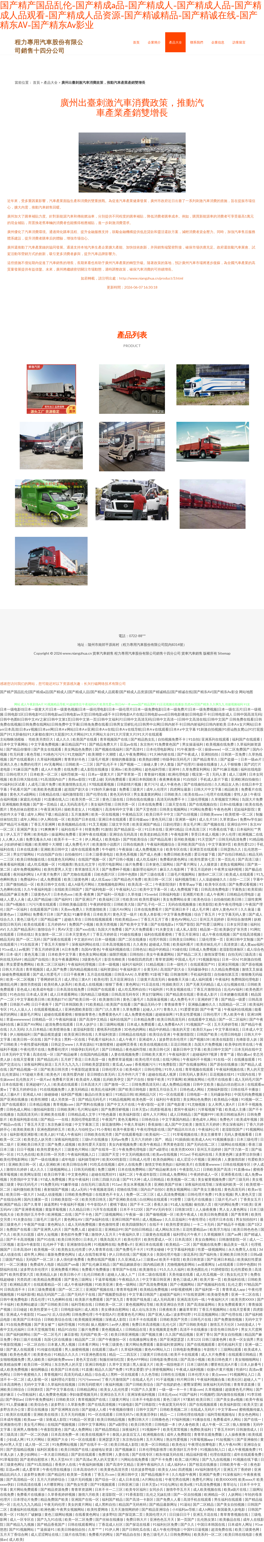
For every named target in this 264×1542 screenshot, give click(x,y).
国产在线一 (253, 1419)
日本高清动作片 (85, 1469)
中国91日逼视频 (196, 1529)
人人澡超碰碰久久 (213, 879)
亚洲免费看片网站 (65, 1269)
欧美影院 (206, 904)
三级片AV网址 (120, 909)
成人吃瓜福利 (147, 859)
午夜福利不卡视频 (197, 1059)
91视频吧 (207, 1394)
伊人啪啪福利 (20, 1034)
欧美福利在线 (235, 1279)
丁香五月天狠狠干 (55, 944)
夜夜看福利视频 (12, 864)
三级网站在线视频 (232, 1144)
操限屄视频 (118, 954)
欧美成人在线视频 (89, 984)
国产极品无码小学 (147, 1004)
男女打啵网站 (24, 854)
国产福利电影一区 (99, 889)
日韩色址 (139, 949)
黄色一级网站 (126, 1284)
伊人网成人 (94, 839)
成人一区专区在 (22, 1519)
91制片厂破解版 (29, 1514)
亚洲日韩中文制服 (240, 939)
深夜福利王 (131, 1429)
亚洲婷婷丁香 (208, 999)
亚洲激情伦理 (11, 1424)
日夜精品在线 (49, 794)
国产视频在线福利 (109, 749)
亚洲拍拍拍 (210, 754)
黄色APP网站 (137, 1359)
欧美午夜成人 (187, 1214)
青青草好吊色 (75, 759)
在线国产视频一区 (92, 859)
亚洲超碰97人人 (38, 1084)
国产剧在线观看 (83, 1454)
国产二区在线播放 (132, 939)
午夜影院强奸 (166, 884)
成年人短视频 (48, 1234)
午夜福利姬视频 (91, 1464)
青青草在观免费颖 (208, 1434)
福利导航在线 (82, 1304)
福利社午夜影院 (168, 1099)
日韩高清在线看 (29, 1484)
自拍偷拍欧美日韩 (228, 899)
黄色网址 (132, 984)
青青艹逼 (227, 1054)
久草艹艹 (95, 1529)
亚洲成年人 (148, 1039)
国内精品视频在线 (84, 969)
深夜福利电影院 (67, 1139)
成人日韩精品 (181, 1114)
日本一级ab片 (252, 759)
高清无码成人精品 (78, 1374)
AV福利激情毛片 (208, 1469)
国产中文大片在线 (121, 1104)
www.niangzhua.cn (77, 653)
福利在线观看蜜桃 (158, 934)
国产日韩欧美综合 (140, 1384)
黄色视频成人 (112, 1329)
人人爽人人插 (13, 839)
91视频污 (95, 809)
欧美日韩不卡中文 (160, 814)
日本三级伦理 (247, 1139)
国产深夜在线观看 (57, 939)
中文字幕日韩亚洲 (156, 1279)
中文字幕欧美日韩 (31, 999)
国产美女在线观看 (47, 749)
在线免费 (71, 769)
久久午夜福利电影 (38, 889)
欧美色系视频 (127, 854)
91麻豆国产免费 (26, 769)
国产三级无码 (239, 1179)
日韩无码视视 (85, 1169)
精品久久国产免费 (109, 1369)
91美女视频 (224, 1194)
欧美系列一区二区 (208, 1534)
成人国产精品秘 (39, 899)
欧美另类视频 (107, 924)
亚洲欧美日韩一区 (22, 1164)
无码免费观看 (116, 779)
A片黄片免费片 (49, 874)
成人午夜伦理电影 (167, 1529)
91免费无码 (49, 1184)
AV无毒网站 (53, 764)
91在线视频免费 (52, 1089)
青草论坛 (230, 1484)
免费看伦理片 (58, 1049)
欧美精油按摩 (11, 1364)
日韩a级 (256, 1254)
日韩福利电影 (170, 894)
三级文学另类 (119, 824)
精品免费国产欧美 (54, 1499)
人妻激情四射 (235, 1159)
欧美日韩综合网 (75, 1164)
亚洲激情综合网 (79, 1244)
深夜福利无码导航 (217, 1384)
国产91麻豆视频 (226, 769)
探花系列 (190, 1254)
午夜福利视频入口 (81, 1154)
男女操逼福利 (193, 744)
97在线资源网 (194, 1294)
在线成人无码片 (203, 1409)
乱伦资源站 (11, 1074)
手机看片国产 (20, 789)
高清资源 (231, 944)
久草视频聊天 (214, 1234)
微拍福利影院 (44, 1109)
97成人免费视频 (53, 1179)
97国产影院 (185, 924)
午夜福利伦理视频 (82, 964)
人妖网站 (235, 1494)
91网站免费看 (201, 809)
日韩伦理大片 (17, 774)
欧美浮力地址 (220, 1229)
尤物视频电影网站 (111, 884)
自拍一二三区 (240, 879)
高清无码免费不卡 (171, 799)
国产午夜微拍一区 (112, 1339)
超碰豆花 (95, 1229)
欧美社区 (235, 1379)
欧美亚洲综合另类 (170, 1304)
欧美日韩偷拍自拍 (71, 1529)
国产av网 (234, 1234)
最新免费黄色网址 (61, 1254)
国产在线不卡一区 (94, 1444)
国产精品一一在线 (54, 1119)
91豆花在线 (150, 984)
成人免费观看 (51, 879)
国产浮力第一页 (236, 1149)
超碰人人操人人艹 (121, 1274)
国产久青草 (33, 1204)
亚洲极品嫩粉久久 (202, 1004)
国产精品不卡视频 (231, 1224)
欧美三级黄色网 (76, 879)
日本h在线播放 (231, 804)
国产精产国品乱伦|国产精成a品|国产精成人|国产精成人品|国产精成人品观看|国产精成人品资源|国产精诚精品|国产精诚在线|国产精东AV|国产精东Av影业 (119, 692)
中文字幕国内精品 (176, 1119)
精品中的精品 (159, 949)
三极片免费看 (89, 1329)
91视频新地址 (209, 959)
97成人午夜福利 (69, 1134)
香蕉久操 (161, 1204)
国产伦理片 (185, 764)
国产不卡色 (84, 1214)
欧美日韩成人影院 (125, 1444)
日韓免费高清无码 (146, 1084)
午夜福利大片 (218, 1299)
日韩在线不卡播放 (245, 1089)
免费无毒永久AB (39, 839)
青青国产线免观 (138, 1299)
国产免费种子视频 (116, 869)
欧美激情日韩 (110, 999)
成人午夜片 (128, 1039)
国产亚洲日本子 (177, 909)
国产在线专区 (142, 1454)
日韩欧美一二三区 (79, 764)
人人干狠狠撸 (231, 764)
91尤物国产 (76, 754)
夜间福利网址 (24, 874)
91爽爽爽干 (49, 829)
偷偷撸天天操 (178, 979)
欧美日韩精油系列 (230, 1114)
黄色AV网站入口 (184, 919)
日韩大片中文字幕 (208, 789)
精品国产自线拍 (36, 959)
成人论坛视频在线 (231, 984)
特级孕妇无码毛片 (176, 759)
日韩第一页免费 (233, 754)
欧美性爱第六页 (21, 1274)
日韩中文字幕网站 (92, 1424)
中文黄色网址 (78, 1174)
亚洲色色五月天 (162, 1519)
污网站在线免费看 (135, 1459)
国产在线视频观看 (201, 1344)
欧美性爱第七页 (203, 859)
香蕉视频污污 (145, 1064)
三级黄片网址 (119, 1399)
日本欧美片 (102, 914)
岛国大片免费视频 (208, 1044)
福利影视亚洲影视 (24, 1134)
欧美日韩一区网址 (38, 1364)
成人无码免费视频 (82, 1224)
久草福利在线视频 (61, 1384)
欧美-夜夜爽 (85, 894)
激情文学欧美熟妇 (159, 1164)
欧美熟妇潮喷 (149, 759)
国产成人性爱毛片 (47, 974)
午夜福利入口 (126, 889)
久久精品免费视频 (225, 969)
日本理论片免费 (25, 1499)
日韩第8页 (35, 1389)
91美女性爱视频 (188, 1014)
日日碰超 (20, 1309)
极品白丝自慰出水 (231, 1084)
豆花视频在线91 (222, 1074)
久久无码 (17, 1029)
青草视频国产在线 (114, 739)
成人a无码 (79, 1189)
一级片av (43, 1079)
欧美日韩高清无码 (171, 1019)
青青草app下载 (191, 884)
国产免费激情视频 (228, 1319)
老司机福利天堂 (230, 1344)
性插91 (241, 1369)
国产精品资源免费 (54, 1489)
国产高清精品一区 (20, 1479)
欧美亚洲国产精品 (146, 824)
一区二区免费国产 (236, 749)
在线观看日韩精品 (242, 1354)
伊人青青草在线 (101, 1249)
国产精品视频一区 (24, 1069)
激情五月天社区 (222, 1324)
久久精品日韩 (80, 1209)
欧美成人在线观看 (240, 874)
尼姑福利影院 (245, 809)
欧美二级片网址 (187, 1459)
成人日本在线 (129, 1479)
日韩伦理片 (212, 1014)
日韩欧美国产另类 (174, 1319)
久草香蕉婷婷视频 (61, 1494)
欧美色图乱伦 (198, 1269)
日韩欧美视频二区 (174, 1409)
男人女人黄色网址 (233, 1209)
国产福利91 (63, 899)
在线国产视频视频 (61, 1424)
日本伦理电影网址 (160, 749)
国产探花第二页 (130, 1514)
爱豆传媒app (139, 819)
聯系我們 (196, 42)
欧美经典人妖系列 (58, 984)
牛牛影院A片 (97, 1204)
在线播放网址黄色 (143, 1339)
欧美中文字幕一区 (153, 889)
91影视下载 (159, 974)
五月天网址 (155, 1439)
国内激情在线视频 (230, 1394)
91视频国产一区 (199, 1024)
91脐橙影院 (220, 1269)
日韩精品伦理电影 (241, 894)
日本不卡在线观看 (143, 1319)
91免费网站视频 (65, 1444)
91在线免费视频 (19, 1324)
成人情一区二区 (37, 1444)
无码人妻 (219, 774)
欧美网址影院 (31, 1174)
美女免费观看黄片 (232, 1304)
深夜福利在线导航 (199, 1184)
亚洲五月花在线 (205, 1514)
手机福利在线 (202, 1154)
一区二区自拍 (34, 1344)
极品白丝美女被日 (99, 1094)
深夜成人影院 (116, 1319)
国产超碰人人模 (94, 1409)
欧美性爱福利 (150, 899)
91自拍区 (190, 779)
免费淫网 (105, 1454)
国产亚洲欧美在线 (123, 1199)
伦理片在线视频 (219, 794)
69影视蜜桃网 (182, 1289)
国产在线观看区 (14, 1104)
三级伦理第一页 (211, 939)
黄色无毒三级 (35, 954)
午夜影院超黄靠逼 (85, 1069)
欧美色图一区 (143, 1099)
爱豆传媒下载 (205, 854)
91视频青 (65, 864)
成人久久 (63, 739)
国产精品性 (56, 1474)
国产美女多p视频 (230, 1399)
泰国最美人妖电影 (231, 1509)
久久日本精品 (36, 1029)
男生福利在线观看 (228, 1499)
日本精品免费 (144, 1019)
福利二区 (126, 1174)
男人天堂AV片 (62, 1459)
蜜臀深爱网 (192, 1384)
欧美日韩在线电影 (239, 1534)
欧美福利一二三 (158, 1134)
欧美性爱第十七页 (44, 1309)
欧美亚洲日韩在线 (78, 1034)
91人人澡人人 (21, 1009)
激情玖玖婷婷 (17, 1169)
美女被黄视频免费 (212, 1179)
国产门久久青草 (108, 1009)
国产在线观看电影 (129, 1134)
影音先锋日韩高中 (224, 1329)
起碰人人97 (152, 1009)
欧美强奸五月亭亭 (31, 1214)
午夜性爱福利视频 (34, 1044)
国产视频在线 (214, 824)
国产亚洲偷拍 (247, 1439)
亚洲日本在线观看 (112, 819)
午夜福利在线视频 (238, 1009)
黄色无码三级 (162, 819)
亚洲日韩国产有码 (126, 1219)
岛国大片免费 (252, 799)
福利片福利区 (133, 964)
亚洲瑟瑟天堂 (109, 1439)
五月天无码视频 (73, 1414)
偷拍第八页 (203, 1204)
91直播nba (242, 1169)
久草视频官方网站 (225, 799)
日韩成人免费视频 (203, 949)
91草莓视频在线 (185, 1134)
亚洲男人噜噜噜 (25, 1429)
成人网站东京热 (167, 1229)
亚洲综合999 (237, 824)
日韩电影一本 (197, 1094)
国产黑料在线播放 (90, 1104)
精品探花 (61, 814)
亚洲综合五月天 (112, 1394)
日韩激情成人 (247, 1429)
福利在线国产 (121, 1019)
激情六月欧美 (89, 1494)
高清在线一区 (43, 1054)
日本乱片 (90, 1239)
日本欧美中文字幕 (62, 954)
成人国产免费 (57, 969)
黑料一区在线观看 (125, 1374)
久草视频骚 (214, 1389)
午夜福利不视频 (72, 1204)
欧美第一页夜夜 (79, 1474)
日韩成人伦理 (140, 1159)
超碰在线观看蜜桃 (58, 1014)
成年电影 (68, 1159)
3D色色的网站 (135, 1029)
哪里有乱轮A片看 (224, 1364)
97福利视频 (181, 1419)
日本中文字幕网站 (14, 744)
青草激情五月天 (87, 869)
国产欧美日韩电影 (132, 1089)
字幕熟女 (239, 889)
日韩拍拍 (137, 954)
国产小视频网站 (182, 1284)
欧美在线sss (194, 794)
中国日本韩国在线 (211, 1524)
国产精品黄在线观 (180, 994)
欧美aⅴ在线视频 (165, 1154)
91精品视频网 (119, 1099)
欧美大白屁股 (24, 1234)
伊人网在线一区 (53, 819)
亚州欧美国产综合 (191, 844)
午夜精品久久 (129, 1279)
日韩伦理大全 (113, 1069)
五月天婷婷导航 (226, 1024)
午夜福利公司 (209, 1129)
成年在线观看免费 (85, 849)
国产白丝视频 (187, 814)
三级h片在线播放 (95, 1139)
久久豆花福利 (175, 1219)
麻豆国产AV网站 (30, 1024)
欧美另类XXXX (183, 1149)
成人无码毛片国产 (249, 1079)
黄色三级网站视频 (58, 1514)
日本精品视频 (40, 1104)
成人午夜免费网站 (133, 754)
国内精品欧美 (154, 1264)
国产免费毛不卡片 (130, 1249)
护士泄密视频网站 (159, 1369)
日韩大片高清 (13, 969)
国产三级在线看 (152, 874)
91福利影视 (26, 1294)
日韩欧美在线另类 (98, 1134)
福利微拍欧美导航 (27, 1189)
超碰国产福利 (170, 1294)
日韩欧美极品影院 (73, 904)
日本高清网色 (11, 1384)
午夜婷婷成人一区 (204, 1174)
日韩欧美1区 (66, 1399)
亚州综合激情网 (239, 919)
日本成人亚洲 (37, 994)
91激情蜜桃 (104, 1044)
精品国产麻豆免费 (14, 894)
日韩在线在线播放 (140, 799)
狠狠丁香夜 (114, 984)
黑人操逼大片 (143, 1364)
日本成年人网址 (240, 1524)
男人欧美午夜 (234, 1014)
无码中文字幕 (34, 1384)
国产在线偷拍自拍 (198, 784)
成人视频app (152, 1219)
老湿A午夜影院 (29, 1244)
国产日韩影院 (145, 1404)
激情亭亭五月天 (178, 1489)
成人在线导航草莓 (92, 1254)
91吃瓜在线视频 (103, 1164)
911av (184, 1154)
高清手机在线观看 (197, 1499)
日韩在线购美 (134, 844)
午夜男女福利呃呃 (228, 869)
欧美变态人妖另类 (38, 1139)
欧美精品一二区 (178, 1244)
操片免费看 (134, 864)
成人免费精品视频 (176, 1084)
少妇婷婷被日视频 (18, 844)
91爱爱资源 (189, 1009)
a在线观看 (226, 1264)
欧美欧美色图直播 (47, 789)
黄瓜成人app (122, 1064)
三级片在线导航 (74, 1534)
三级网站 (24, 914)
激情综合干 (46, 929)
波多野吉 (58, 1404)
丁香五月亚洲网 (43, 824)
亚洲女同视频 (229, 964)
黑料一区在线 (75, 1039)
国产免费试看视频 (243, 884)
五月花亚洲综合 (122, 979)
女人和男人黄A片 (222, 1104)
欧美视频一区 (45, 1249)
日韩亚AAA (123, 974)
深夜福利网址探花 (38, 1064)
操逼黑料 (51, 1204)
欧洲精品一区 (215, 1494)
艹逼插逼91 (46, 1529)
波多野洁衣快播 (248, 1154)
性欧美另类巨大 (41, 739)
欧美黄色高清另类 (114, 1469)
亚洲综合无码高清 (123, 834)
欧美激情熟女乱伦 (72, 784)
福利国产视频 (72, 1094)
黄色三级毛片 (27, 919)
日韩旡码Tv (125, 1414)
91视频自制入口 (213, 1449)
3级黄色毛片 (92, 959)
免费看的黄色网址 (174, 859)
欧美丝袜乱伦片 (209, 944)
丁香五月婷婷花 (105, 934)
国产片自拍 (136, 1079)
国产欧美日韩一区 (82, 999)
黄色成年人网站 (205, 1119)
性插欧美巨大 (173, 984)
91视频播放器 (223, 1139)
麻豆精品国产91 (74, 744)
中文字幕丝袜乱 (227, 1029)
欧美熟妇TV (56, 999)
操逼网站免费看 (64, 834)
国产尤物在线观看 (77, 874)
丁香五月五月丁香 (154, 919)
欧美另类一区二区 (86, 799)
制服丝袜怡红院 (112, 1359)
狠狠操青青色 (85, 1014)
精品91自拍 (67, 1329)
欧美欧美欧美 (24, 1129)
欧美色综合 (202, 899)
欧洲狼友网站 (194, 1079)
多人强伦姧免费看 (70, 1259)
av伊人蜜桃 (121, 1324)
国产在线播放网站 (193, 1064)
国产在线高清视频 (247, 934)
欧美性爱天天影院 (92, 1144)
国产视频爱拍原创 (112, 1294)
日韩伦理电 (153, 1069)
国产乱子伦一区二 (151, 904)
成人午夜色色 (171, 784)
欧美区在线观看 (18, 1414)
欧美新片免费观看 (89, 1299)
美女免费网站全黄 (177, 899)
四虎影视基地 (161, 1109)
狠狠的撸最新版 (124, 759)
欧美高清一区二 (140, 884)
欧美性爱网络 (98, 1509)
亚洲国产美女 (27, 829)
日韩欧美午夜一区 (234, 1464)
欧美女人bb (167, 1469)
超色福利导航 (155, 769)
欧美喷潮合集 (60, 1029)
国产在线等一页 (104, 1149)
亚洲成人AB (32, 1094)
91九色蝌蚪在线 (60, 1299)
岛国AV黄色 (90, 949)
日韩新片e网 (19, 1004)
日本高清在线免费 (70, 989)
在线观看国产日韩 (44, 909)
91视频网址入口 (242, 1374)
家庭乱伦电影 (31, 799)
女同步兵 (156, 1489)
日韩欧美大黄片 (154, 1054)
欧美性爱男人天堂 (58, 869)
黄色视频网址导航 (140, 1304)
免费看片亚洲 (63, 1079)
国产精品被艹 (51, 919)
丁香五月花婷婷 (199, 869)
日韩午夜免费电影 (14, 1299)
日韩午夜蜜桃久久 (27, 1374)
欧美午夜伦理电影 (229, 904)
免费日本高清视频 (146, 1324)
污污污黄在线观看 (42, 904)
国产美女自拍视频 (228, 1334)
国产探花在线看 (138, 1524)
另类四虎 (24, 1279)
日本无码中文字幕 (16, 1054)
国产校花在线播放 (203, 1464)
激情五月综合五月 (163, 1089)
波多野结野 (182, 1314)
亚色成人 (24, 989)
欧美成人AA (200, 1139)
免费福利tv (29, 879)
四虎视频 (185, 1469)
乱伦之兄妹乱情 (158, 1494)
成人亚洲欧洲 (50, 1164)
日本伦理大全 (199, 1374)
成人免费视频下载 (184, 889)
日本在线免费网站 (132, 1169)
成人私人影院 (187, 929)
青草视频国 (35, 969)
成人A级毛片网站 (81, 884)
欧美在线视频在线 (154, 1044)
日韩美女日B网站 (183, 939)
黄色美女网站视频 (93, 954)
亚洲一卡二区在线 (245, 1294)
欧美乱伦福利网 (103, 1089)
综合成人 (102, 1374)
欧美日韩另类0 (69, 1239)
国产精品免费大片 (103, 744)
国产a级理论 (159, 1149)
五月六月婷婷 (142, 1139)
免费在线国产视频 (101, 1259)
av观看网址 (207, 1264)
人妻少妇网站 (27, 1454)
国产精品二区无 (189, 954)
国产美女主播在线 (207, 1189)
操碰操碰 (51, 1094)
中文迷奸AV (83, 939)
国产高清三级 (249, 859)
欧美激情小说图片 (106, 844)
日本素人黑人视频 (61, 1344)
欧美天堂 (251, 1404)
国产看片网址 (187, 864)
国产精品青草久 (205, 759)
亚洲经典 (214, 1159)
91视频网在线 (104, 1244)
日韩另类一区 (125, 804)
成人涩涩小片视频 (191, 1159)
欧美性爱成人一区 (158, 1239)
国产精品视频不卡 (155, 1474)
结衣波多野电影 (143, 1469)
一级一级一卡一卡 (173, 1389)
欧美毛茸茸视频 (175, 1429)
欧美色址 (179, 1444)
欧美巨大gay (203, 1029)
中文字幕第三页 (87, 1124)
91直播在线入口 (57, 799)
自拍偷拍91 (74, 854)
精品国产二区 (85, 1339)
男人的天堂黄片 (106, 1459)
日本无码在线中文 (248, 1049)
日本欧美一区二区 (44, 774)
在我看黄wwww (208, 1164)
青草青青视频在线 (234, 1514)
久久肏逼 (248, 909)
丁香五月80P (224, 1429)
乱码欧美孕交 (114, 1079)
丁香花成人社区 (111, 1524)
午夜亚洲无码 (51, 809)
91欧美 (246, 1204)
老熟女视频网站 (232, 864)
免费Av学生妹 (250, 819)
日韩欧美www (211, 814)
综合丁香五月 (205, 914)
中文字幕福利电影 (181, 1249)
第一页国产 (186, 1519)
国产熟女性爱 (77, 1484)
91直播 (87, 1369)
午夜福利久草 (129, 1234)
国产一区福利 (17, 909)
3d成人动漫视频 (50, 1194)
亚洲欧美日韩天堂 (31, 1144)
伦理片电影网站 (110, 864)
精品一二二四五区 (123, 1354)
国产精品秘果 (67, 1054)
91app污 (43, 1314)
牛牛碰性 (109, 849)
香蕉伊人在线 (66, 1464)
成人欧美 (16, 1539)
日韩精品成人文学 (82, 1114)
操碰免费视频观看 (16, 974)
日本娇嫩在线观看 (234, 994)
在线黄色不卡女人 (109, 1194)
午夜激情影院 (184, 1034)
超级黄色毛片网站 (239, 1389)
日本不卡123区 (132, 1209)
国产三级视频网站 (109, 1214)
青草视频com (63, 1104)
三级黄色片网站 (76, 1149)
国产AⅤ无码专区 (159, 1209)
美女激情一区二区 (49, 934)
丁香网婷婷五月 (49, 979)
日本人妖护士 (87, 1024)
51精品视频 (155, 964)
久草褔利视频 (131, 1349)
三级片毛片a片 (226, 1199)
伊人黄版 (167, 764)
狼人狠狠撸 (242, 1424)
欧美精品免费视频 (154, 1289)
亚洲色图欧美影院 (79, 1009)
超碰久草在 (73, 919)
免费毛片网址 (203, 1479)
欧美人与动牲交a (81, 1129)
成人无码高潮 (164, 1299)
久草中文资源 (120, 1364)
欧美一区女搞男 (241, 1339)
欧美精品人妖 (47, 1274)
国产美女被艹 (45, 1324)
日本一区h (230, 959)
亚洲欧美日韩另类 (234, 1254)
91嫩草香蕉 (81, 914)
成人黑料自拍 (106, 1504)
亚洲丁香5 (204, 1334)
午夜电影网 (180, 834)
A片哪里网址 (54, 1484)
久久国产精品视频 (179, 1334)
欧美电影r (41, 834)
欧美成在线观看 (66, 1084)
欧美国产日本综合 (27, 1319)
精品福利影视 (197, 1454)
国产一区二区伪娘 (34, 1434)
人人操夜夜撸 (206, 1209)
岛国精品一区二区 (233, 1004)
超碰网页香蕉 (127, 1044)
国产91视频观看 (103, 1484)
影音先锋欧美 (115, 959)
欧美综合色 (39, 1404)
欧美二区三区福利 (51, 964)
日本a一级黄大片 (101, 774)
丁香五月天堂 (34, 1124)
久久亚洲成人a (129, 1259)
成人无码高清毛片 (74, 804)
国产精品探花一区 (128, 829)
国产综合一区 (106, 1479)
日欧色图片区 (105, 874)
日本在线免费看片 (148, 909)
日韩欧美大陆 (124, 904)
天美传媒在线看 (181, 1274)
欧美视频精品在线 (72, 824)
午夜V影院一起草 (151, 1104)
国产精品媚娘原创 (127, 1264)
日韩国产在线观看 (101, 989)
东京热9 (146, 744)
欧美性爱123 (244, 844)
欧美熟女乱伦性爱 (72, 1249)
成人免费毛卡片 (77, 844)
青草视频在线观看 (199, 1069)
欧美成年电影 (43, 989)
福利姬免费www (60, 1359)
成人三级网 (238, 774)
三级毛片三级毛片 (47, 1219)
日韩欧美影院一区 (65, 1199)
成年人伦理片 (157, 789)
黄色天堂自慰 (87, 1359)
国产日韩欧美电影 (193, 1324)
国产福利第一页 (207, 1289)
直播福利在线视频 (24, 1509)
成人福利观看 (202, 979)
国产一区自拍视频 (187, 1494)
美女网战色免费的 (78, 749)
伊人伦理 (229, 834)
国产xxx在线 (86, 929)
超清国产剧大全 (76, 789)
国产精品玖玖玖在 (181, 1129)
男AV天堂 (66, 929)
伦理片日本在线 (221, 1219)
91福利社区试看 (13, 784)
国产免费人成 (75, 1229)
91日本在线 (153, 829)
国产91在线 (46, 1239)
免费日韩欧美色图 (177, 854)
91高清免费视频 (208, 1484)
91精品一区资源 (82, 1419)
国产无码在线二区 (201, 1144)
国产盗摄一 (229, 759)
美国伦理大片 (156, 1514)
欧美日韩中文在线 (51, 884)
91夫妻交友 (164, 929)
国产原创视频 (252, 964)
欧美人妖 (47, 1134)
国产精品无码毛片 (92, 1099)
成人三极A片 (10, 1094)
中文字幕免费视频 (45, 744)
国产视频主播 (152, 1334)
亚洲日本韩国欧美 (143, 779)
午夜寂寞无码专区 (172, 1404)
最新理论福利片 (145, 869)
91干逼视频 (165, 1379)
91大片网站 (35, 1439)
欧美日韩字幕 (55, 1174)
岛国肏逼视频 (157, 999)
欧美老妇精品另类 (154, 834)
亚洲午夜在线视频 (93, 834)
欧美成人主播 (236, 1109)
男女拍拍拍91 (247, 1219)
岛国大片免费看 (110, 929)
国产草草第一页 (129, 774)
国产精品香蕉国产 (51, 1524)
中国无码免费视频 (248, 1094)
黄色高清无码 (235, 1189)
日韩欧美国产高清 (217, 1169)
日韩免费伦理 (82, 1314)
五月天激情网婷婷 (125, 1509)
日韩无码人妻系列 (193, 1074)
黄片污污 (151, 784)
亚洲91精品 (174, 829)
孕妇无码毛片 (27, 1184)
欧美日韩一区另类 (51, 1154)
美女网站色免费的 (197, 1099)
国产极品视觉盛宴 (47, 1034)
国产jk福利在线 (97, 1219)
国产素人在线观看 (20, 1349)
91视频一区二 (252, 1099)
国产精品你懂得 (18, 749)
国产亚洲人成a (159, 1314)
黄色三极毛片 (133, 999)
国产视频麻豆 (126, 1449)
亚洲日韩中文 (128, 1474)
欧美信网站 (134, 769)
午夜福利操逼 (66, 1019)
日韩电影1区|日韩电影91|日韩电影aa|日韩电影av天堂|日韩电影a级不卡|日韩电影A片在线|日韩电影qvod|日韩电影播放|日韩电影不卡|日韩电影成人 (118, 714)
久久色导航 (150, 1374)
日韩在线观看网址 (82, 1524)
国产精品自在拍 (128, 1534)
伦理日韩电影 (231, 1034)
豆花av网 (12, 1469)
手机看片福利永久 (102, 1039)
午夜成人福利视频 (190, 1369)
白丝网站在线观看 (153, 1199)
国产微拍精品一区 (20, 884)
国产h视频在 (16, 904)
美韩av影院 (77, 779)
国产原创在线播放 (224, 1064)
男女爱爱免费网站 (20, 964)
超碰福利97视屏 (205, 1054)
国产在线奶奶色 (168, 1384)
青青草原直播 (244, 1384)
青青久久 (170, 1009)
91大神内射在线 (162, 754)
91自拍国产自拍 (50, 854)
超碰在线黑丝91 (104, 1174)
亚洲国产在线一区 (85, 1499)
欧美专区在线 (177, 849)
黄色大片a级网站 (23, 794)
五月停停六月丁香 (132, 1074)
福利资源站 (109, 969)
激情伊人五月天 (104, 1234)
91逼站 (185, 1504)
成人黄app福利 (252, 944)
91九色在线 (26, 1154)
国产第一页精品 (45, 804)
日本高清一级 (95, 1059)
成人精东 (91, 1309)
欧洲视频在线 (154, 1434)
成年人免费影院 (179, 1434)
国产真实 (63, 914)
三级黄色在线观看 (156, 1234)
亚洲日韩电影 (96, 1364)
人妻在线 (122, 1454)
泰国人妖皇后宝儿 (126, 1434)
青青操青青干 (175, 1004)
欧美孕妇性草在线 (239, 1044)
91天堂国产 (207, 839)
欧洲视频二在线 (250, 834)
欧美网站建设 (27, 1304)
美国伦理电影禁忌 (85, 1119)
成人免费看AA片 (170, 1024)
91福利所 (156, 989)
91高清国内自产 (53, 779)
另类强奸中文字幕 (24, 1179)
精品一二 (167, 1414)
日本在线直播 (27, 849)
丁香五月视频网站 (213, 1309)
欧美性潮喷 (40, 1099)
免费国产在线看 (18, 1229)
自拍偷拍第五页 (226, 974)
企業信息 (217, 42)
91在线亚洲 (29, 944)
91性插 (83, 1324)
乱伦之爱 (235, 1284)
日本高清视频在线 (116, 944)
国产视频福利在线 (211, 1284)
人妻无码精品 (78, 1089)
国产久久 (187, 1524)
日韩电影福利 (71, 1309)
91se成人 (9, 949)
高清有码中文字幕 (119, 809)
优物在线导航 (127, 1189)
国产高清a (83, 1459)
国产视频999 (204, 1114)
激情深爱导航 (215, 954)
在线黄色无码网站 (61, 859)
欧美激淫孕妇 (147, 1414)
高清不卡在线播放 (194, 1329)
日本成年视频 (11, 1419)
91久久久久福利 (172, 1269)
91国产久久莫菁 (144, 1389)
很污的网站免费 (226, 1204)
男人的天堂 (255, 1069)
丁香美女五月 (251, 1199)
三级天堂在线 (176, 804)
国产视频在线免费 (207, 1244)
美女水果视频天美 (137, 1184)
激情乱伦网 (9, 984)
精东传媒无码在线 (169, 1454)
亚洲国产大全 (58, 1439)
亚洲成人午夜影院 (20, 1314)
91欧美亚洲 (104, 1284)
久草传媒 (135, 894)
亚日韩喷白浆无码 (101, 1074)
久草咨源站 (84, 1044)
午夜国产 (109, 1119)
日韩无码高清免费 (232, 839)
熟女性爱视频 (177, 1439)
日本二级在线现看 (152, 1274)
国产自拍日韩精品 (232, 854)
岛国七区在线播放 (58, 1339)
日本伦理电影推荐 (153, 1449)
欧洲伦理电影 (179, 774)
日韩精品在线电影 (133, 1034)
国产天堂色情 (146, 809)
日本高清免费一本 (65, 1434)
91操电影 (125, 1404)
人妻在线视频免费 (125, 1054)
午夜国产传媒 (34, 1224)
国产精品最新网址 (163, 1504)
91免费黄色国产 (167, 744)
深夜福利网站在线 (86, 944)
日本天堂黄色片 (78, 934)
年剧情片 (211, 1349)
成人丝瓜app (101, 879)
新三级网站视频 (112, 1024)
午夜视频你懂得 (121, 1409)
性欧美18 (130, 899)
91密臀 (176, 1199)
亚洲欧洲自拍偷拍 (245, 779)
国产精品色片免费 (128, 879)
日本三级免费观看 (42, 1289)
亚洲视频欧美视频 (16, 804)
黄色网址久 (56, 1224)
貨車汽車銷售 (103, 653)
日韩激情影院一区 (233, 1239)
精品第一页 (208, 929)
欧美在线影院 (223, 1039)
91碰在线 (179, 949)
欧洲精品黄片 (20, 1284)
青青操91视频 (155, 774)
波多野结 (109, 1514)
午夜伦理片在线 (32, 1049)
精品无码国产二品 (51, 1294)
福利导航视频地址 (221, 1414)
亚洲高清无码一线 (191, 1299)
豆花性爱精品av (195, 1229)
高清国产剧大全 (172, 969)
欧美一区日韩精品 (155, 1444)
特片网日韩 (186, 1379)
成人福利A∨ (177, 1464)
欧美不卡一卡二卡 (68, 839)
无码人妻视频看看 (238, 1134)
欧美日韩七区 (160, 1049)
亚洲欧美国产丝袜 (168, 1184)
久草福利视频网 (49, 759)
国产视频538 (200, 1039)
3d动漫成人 (246, 1324)
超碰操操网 (164, 1014)
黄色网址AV (73, 1219)
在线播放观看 (245, 1059)
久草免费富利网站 (196, 769)
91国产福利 (188, 1394)
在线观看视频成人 (48, 1009)
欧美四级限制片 (134, 1224)
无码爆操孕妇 (198, 969)
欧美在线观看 (34, 924)
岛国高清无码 (27, 1114)
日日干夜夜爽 (74, 974)
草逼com (196, 1389)
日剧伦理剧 (172, 824)
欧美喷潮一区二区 (239, 814)
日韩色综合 (150, 1119)
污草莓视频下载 (210, 1109)
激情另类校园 (31, 984)
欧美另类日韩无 (94, 1199)
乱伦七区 (169, 1324)
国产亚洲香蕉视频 (28, 1209)
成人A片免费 (51, 769)
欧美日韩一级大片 (20, 1194)
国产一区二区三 (71, 1289)
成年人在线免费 (130, 1164)
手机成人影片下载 (214, 779)
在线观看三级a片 (105, 1349)
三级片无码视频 (80, 1479)
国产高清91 (135, 749)
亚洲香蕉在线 (232, 1174)
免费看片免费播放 (96, 1269)
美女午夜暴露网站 (160, 954)
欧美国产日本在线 (82, 819)
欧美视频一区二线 (181, 1179)
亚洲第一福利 (186, 819)
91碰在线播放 (131, 934)
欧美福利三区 (110, 899)
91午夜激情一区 (190, 749)
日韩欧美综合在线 (58, 1319)
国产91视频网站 (22, 1529)
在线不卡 (156, 1224)
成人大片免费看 (213, 1354)
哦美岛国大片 (111, 1239)
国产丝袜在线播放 (109, 1519)
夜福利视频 (114, 1384)
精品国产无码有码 (133, 1504)
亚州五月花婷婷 (212, 919)
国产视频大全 (143, 1254)
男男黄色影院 (174, 1144)
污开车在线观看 (105, 1209)
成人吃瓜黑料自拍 (132, 989)
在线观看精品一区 (47, 1284)
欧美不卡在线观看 (184, 1354)
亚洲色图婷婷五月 (51, 1129)
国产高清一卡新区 (140, 1499)
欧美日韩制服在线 (31, 859)
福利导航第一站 (73, 774)
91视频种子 (151, 1429)
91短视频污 (225, 1439)
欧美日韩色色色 (246, 1229)
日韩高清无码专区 (125, 994)
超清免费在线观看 (59, 1024)
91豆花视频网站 (206, 1314)
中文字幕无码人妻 (232, 914)
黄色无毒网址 (128, 1119)
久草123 (193, 1339)
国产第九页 (115, 1299)
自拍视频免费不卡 (172, 739)
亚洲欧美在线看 (53, 1114)
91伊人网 (112, 1529)
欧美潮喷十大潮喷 (102, 754)
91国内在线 (246, 1074)
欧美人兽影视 (150, 914)
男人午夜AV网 (230, 1444)
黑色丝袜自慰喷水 (24, 809)
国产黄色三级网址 (78, 1279)
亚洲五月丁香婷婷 (237, 1469)
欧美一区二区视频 (20, 979)
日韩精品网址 (87, 1389)
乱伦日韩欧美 (94, 1274)
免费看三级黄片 (131, 789)
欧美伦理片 (133, 1239)
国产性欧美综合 (135, 839)
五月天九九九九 (67, 1064)
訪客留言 (239, 42)
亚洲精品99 (114, 1229)
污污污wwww (89, 1379)
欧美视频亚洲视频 (89, 1319)
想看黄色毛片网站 (131, 1314)
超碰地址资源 (102, 1449)
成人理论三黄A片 (78, 979)
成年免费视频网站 (27, 869)
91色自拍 (17, 994)
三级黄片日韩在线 (154, 1354)
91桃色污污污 (54, 754)
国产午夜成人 (188, 754)
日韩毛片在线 (201, 1319)
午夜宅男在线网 (177, 1479)
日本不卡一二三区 (109, 1489)
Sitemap (224, 653)
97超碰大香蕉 (33, 1074)
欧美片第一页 (211, 1279)
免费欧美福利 (201, 1429)
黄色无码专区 (121, 794)
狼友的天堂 (181, 1029)
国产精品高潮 (161, 839)
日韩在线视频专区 (237, 1164)
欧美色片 (53, 1074)
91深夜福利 (232, 1474)
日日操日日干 (180, 1514)
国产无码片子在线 (81, 1294)
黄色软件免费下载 (75, 1234)
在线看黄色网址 (87, 1514)
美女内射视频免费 (123, 1144)
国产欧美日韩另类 (54, 1069)
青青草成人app (234, 1289)
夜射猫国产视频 (56, 1189)
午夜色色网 (223, 809)
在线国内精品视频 (94, 1054)
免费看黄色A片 (110, 1014)
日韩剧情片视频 (129, 784)
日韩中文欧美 (204, 1084)
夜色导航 (33, 754)
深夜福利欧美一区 (229, 1184)
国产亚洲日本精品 (221, 1259)
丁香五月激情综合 (207, 989)
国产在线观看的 (22, 759)
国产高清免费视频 (153, 1284)
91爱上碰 (95, 779)
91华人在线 (173, 1069)
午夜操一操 (135, 1214)
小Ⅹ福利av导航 (184, 1509)
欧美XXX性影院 (114, 1159)
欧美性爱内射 (74, 1074)
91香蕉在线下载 (222, 829)
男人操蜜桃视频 (77, 1349)
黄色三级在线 (113, 799)
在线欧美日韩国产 (68, 889)
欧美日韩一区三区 (158, 879)
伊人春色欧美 (189, 1424)
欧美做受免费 (218, 1294)
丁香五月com (104, 1474)
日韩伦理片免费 (200, 1194)
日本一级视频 (105, 939)
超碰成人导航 (160, 944)
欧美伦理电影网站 (14, 1159)
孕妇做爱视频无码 (83, 1394)
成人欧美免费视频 (14, 1369)
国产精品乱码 (48, 1059)
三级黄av (150, 1259)
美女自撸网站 (206, 1239)
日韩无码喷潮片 (90, 1384)
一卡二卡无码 (204, 1224)
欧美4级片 (134, 1069)
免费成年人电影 (42, 1264)
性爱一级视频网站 (212, 1249)
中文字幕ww (227, 1409)
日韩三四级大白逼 (106, 1179)
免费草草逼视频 (120, 1059)
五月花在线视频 (99, 974)
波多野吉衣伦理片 (173, 1039)
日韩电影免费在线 (164, 1359)
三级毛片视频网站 (181, 874)
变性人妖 (241, 794)
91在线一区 (222, 1059)
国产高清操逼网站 (201, 1304)
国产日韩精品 (113, 1049)
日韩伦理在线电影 (191, 1414)
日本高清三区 (196, 829)
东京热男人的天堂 (68, 1364)
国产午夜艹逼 (211, 1009)
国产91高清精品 (40, 1464)
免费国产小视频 (81, 924)
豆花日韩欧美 (181, 1044)
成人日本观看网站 (64, 994)
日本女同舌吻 (237, 924)
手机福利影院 (201, 974)
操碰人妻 (150, 764)
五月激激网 (80, 814)
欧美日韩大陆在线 (24, 779)
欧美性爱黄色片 (49, 1149)
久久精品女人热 (227, 784)
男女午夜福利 (79, 1179)
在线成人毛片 (143, 1379)
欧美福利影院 (130, 1114)
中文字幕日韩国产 (143, 1294)
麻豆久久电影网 (172, 869)
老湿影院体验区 (232, 949)
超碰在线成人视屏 (162, 1074)
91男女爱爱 (134, 1369)
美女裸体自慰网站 (115, 1309)
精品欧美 (231, 789)
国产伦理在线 (97, 794)
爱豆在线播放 (38, 1409)
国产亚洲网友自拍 (65, 1409)
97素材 (188, 1399)
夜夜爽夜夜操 (170, 779)
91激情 (106, 829)
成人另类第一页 (63, 1099)
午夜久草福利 (135, 1124)
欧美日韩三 (205, 1399)
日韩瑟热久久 (231, 849)
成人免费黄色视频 (139, 1014)
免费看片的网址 (101, 1534)
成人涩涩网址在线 (45, 1534)
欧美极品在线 (230, 1519)
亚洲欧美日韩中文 (54, 849)
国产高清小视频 (193, 1359)
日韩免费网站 (181, 1534)
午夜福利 (222, 979)
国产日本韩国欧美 (69, 1004)
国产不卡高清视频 (20, 1239)
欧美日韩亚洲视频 (125, 1334)
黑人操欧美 (36, 1359)
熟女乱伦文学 (85, 864)
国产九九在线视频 (216, 1459)
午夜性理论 (197, 1219)
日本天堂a (140, 1109)
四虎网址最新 (181, 789)
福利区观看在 (48, 1449)
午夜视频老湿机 (102, 1189)
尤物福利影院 (218, 1089)
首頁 (136, 42)
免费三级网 (107, 1169)
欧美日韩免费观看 (214, 1214)
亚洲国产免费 (210, 1474)
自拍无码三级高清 (242, 954)
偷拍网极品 (40, 1369)
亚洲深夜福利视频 (141, 1394)
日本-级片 (14, 954)
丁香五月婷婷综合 (23, 1089)
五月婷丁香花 (71, 1059)
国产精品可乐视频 (14, 824)
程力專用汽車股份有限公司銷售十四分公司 (147, 653)
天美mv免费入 (72, 909)
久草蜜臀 (141, 974)
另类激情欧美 (96, 909)
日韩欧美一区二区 (109, 1304)
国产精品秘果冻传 (162, 1169)
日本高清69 (22, 1249)
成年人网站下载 (39, 814)
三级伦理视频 (198, 799)
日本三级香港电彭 (99, 854)
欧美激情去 (148, 1269)
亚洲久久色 (9, 764)
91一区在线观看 (172, 1094)
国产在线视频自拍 (203, 804)
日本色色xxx (63, 894)
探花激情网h (112, 1124)
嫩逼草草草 (188, 1309)
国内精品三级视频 (95, 994)
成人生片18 (208, 819)
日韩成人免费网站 (173, 1174)
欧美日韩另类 (141, 1424)
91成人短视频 (181, 1204)
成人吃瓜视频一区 (41, 864)
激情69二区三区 (211, 874)
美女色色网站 (249, 1414)
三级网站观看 (231, 1349)
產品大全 (175, 42)
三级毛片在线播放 (198, 1199)
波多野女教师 (34, 1474)
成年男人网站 (34, 1254)
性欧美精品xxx (126, 919)
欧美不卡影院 (170, 1259)
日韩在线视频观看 (98, 919)
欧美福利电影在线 (24, 1119)
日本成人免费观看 (141, 1024)
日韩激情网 (179, 974)
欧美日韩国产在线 (75, 1449)
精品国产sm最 (68, 1264)
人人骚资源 (209, 864)
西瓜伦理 (38, 1299)
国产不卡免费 (162, 1459)
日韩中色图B (128, 874)
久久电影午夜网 (184, 1474)
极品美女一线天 (236, 1244)
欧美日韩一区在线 (27, 1039)
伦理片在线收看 (220, 1079)
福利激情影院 (73, 794)
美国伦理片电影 (168, 1254)
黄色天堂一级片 (125, 914)
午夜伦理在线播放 (56, 1469)
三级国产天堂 (109, 1154)
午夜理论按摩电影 (202, 1444)
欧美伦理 (101, 979)
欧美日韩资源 (194, 1259)
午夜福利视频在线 (116, 949)
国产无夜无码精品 (200, 984)
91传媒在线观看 (50, 1349)
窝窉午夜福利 (185, 1109)
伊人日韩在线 (120, 1254)
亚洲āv (117, 769)
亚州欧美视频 (185, 839)
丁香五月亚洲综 (187, 934)
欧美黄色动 (42, 1354)
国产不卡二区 (141, 1204)
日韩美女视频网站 (173, 809)
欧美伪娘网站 (164, 1159)
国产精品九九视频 (20, 1524)
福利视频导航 (186, 879)
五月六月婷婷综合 (51, 1479)
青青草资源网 (82, 1489)
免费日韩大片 (138, 1419)
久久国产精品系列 (21, 929)
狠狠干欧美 (156, 1079)
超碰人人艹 (253, 1379)
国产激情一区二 (117, 1084)
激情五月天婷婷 (207, 1124)
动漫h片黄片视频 (220, 1369)
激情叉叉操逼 (252, 969)
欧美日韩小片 (71, 1274)
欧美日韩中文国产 (218, 1049)
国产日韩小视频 (121, 859)
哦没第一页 (201, 774)
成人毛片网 (201, 909)
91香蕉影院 (135, 1494)
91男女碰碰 (155, 1249)
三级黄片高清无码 (151, 979)
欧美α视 (186, 1484)
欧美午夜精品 (150, 1144)
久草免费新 (132, 1009)
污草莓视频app (202, 1439)
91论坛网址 (169, 1484)
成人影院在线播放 (94, 769)
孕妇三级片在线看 (27, 1339)
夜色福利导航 (136, 1049)
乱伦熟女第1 (207, 1519)
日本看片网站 (89, 1344)
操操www (212, 749)
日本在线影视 (13, 1084)
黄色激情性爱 (109, 1224)
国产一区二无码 (28, 939)
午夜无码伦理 (55, 1504)
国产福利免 (208, 1254)
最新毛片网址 (31, 1014)
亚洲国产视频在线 (100, 1289)
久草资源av (229, 819)
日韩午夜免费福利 (39, 1399)
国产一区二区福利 (233, 1019)
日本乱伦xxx (167, 1394)
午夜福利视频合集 (211, 1379)
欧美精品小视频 (226, 1099)
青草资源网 (164, 959)
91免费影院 (167, 1064)
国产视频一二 (130, 764)
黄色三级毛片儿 (155, 1534)
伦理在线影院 (221, 1454)
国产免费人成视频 (61, 1144)
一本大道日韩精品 (54, 1454)
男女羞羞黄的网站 (147, 794)
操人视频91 (100, 1324)
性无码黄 (17, 754)
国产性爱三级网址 (210, 924)
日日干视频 (26, 1149)
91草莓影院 (9, 1459)
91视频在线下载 (246, 1459)
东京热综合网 (133, 1439)
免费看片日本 (43, 914)
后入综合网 (61, 1314)
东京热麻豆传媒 (60, 1124)
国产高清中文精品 (93, 1019)
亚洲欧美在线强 (46, 1414)
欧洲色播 (47, 1509)
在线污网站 (171, 1059)
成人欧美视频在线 (207, 1489)
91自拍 (193, 739)
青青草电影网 (127, 1289)
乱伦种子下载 (54, 1244)
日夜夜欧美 (168, 1309)
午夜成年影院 (146, 1174)
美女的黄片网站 (80, 1504)
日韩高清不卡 (15, 1289)
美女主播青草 (211, 1134)
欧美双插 (255, 889)
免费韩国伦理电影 (245, 979)
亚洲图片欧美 (193, 894)
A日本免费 (70, 949)
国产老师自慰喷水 (34, 1459)
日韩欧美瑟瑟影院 (96, 1064)
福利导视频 (67, 1324)
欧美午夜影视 (124, 1129)
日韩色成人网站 (192, 1089)
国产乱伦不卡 (107, 764)
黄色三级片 (172, 1399)
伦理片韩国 (158, 939)
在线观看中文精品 (202, 1019)
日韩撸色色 (160, 1419)
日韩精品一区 (42, 1019)
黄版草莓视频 (56, 1209)
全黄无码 (150, 969)
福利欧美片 (184, 1164)
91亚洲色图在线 (94, 1354)
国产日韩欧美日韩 (54, 1304)
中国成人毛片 (185, 959)
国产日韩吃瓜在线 (136, 1529)
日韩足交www (62, 1044)
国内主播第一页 (36, 1199)
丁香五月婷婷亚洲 (45, 949)
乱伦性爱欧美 (242, 1269)
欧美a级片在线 (235, 1489)
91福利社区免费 (165, 1524)
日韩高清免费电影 (215, 889)
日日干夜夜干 (42, 1004)
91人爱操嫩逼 (17, 1404)
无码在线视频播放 (182, 904)
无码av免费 (120, 1139)
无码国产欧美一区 (94, 1334)
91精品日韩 (124, 1094)
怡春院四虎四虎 (140, 959)
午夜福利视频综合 (161, 844)
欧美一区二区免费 (79, 1519)
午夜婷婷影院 (101, 904)
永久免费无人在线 (242, 1249)
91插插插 (182, 1139)
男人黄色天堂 (245, 1194)
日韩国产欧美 (207, 1034)
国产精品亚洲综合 (155, 1509)
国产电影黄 (176, 1104)
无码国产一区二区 (40, 1259)
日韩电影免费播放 (187, 1349)
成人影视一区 (38, 1379)
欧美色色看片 (20, 1354)
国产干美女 (53, 1039)
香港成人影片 (207, 994)
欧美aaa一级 (34, 1419)
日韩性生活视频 (173, 1374)
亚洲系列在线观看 (215, 739)
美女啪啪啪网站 (247, 1359)
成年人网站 (29, 819)
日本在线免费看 (150, 804)
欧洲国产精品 (11, 1204)
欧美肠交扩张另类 (233, 929)
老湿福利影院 (84, 1029)
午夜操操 (126, 849)
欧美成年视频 (247, 1119)
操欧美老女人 (75, 809)
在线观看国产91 (203, 964)
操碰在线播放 (207, 764)
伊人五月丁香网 (18, 834)
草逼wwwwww (18, 1019)
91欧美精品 (95, 1004)
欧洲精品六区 (146, 1094)
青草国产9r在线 (124, 1269)
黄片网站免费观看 (140, 1344)
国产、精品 (164, 1139)
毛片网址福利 (88, 1109)
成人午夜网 (215, 894)
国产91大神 (132, 1179)
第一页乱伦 (227, 859)
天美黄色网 (224, 1154)
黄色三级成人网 (185, 1279)
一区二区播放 (17, 1264)
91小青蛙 (104, 1129)
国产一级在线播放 (45, 1159)
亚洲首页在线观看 (204, 849)
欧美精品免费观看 (47, 1279)
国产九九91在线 (50, 1519)
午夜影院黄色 (51, 1429)
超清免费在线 (222, 1529)
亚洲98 (174, 769)
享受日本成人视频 (205, 834)
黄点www (220, 1374)
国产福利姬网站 (18, 1334)
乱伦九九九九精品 (27, 1504)
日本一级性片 (177, 964)
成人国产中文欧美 (178, 1124)
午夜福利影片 (130, 969)
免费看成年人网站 (227, 1419)
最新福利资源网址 (170, 1344)
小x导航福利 (27, 1394)
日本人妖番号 (251, 1364)
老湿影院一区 (113, 1494)
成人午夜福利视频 (78, 1284)
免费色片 (227, 1119)
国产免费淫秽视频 (115, 1109)
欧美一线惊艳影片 (170, 1364)
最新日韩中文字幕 (187, 1049)
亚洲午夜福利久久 (150, 1464)
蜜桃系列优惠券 (109, 1029)
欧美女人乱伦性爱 (114, 1389)
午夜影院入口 (190, 1169)
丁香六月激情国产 (116, 1379)
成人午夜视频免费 (242, 1449)
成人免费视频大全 (149, 849)
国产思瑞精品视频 (20, 1449)
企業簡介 (154, 42)
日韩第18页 (184, 1209)
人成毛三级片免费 (42, 784)
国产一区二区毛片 (47, 1334)
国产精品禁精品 (107, 1429)
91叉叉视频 (98, 824)
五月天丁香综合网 (14, 1534)
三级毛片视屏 (99, 759)
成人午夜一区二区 (216, 1424)
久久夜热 (140, 944)
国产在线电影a (162, 924)
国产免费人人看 (168, 1499)
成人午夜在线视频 (216, 934)
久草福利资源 (106, 1034)
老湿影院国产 (233, 1129)
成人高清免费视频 (171, 1194)
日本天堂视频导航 (41, 1329)
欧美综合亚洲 (160, 1034)
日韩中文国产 (147, 1409)
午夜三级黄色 (113, 1344)
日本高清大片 (91, 1084)
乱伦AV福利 (234, 989)
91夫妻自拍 (22, 1219)
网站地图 (246, 692)
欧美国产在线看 (85, 739)
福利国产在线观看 (246, 739)
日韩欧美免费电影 (79, 1194)
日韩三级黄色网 (214, 1339)
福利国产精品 (113, 1499)
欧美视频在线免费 (220, 744)
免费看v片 (125, 1244)
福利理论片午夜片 (187, 1234)
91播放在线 (201, 1419)
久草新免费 (76, 1404)
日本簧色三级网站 (159, 864)
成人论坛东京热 (144, 1309)
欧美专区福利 (136, 1489)
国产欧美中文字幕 (134, 924)
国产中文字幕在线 (60, 1389)
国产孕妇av (14, 1399)
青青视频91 (53, 1374)
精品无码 (7, 939)
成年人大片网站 (155, 1114)
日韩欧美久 (173, 794)
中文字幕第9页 (220, 844)
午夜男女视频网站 (70, 1509)
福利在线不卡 (72, 829)
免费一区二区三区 (140, 1194)
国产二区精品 (204, 1504)
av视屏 (24, 949)
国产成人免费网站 (78, 1429)
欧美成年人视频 (88, 1079)
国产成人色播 (150, 854)
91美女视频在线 (178, 989)
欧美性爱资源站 (178, 1224)
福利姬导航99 (89, 1159)
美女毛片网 (192, 824)
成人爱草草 (31, 1469)
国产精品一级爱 (233, 999)
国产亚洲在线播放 (14, 1099)
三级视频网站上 (59, 1169)
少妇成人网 (15, 1439)
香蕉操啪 (155, 1124)
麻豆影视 (71, 1334)
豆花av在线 (129, 744)
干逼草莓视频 (106, 1279)
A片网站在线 (152, 1479)
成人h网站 (206, 1509)
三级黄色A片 (41, 894)
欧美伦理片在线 (147, 1059)
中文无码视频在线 (136, 1154)
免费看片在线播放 (31, 1494)
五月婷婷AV (57, 924)
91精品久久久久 (66, 1354)
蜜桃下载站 (119, 1204)
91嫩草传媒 (69, 1184)
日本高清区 (184, 1239)
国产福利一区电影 (111, 894)
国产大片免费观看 (139, 929)
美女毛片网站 (34, 1424)
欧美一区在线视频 (105, 814)
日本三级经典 (198, 1364)
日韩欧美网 (66, 1109)
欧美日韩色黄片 (220, 1359)
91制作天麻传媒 (104, 789)
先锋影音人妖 (247, 1039)
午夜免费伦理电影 (133, 1149)
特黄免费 (92, 829)
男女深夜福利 (233, 1124)
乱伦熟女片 (25, 1079)
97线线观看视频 (102, 784)
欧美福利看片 (183, 944)
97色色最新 (107, 1114)
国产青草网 (240, 1214)
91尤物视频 (196, 1104)
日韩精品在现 (136, 1329)
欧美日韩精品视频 (111, 1419)
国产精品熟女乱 (143, 739)
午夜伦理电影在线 (151, 1129)
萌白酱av (244, 1054)
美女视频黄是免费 (163, 1329)
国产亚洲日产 (86, 899)
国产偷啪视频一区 (160, 1214)
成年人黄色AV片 (225, 909)
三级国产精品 (13, 1259)
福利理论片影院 (63, 1379)
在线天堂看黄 (24, 1059)
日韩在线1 (25, 934)
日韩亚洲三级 (129, 1484)
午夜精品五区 (133, 814)
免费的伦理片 (31, 764)
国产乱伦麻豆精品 (96, 1264)
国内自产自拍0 (152, 1189)
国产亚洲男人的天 (47, 1229)
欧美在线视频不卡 (96, 1434)
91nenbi (150, 894)
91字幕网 (174, 1079)
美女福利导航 (101, 804)
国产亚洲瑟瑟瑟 (172, 1339)
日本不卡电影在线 (146, 1399)
